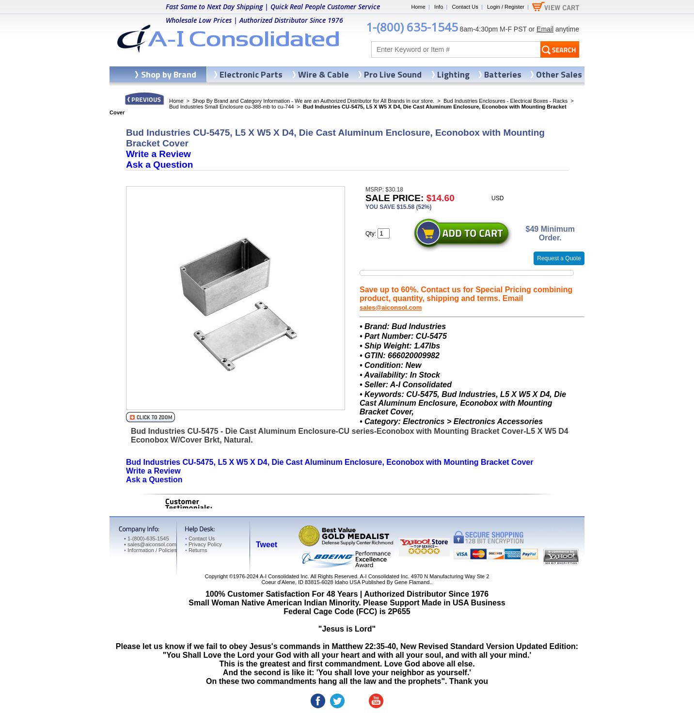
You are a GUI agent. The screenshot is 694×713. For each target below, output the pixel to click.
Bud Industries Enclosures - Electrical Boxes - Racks (505, 101)
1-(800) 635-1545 (412, 27)
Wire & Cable (323, 74)
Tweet (266, 544)
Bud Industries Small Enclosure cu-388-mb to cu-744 (231, 107)
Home (418, 7)
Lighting (453, 74)
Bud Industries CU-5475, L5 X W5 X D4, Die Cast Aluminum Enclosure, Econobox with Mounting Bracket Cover (329, 462)
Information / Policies (150, 550)
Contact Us (465, 7)
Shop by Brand (168, 74)
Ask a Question (159, 164)
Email (544, 29)
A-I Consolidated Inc (284, 576)
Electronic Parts (251, 74)
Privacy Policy (203, 544)
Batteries (502, 74)
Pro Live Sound (393, 74)
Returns (196, 550)
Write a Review (158, 154)
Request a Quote (559, 258)
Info (438, 7)
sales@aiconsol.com (391, 307)
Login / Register (505, 7)
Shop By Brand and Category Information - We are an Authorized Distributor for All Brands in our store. (313, 101)
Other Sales (559, 74)
